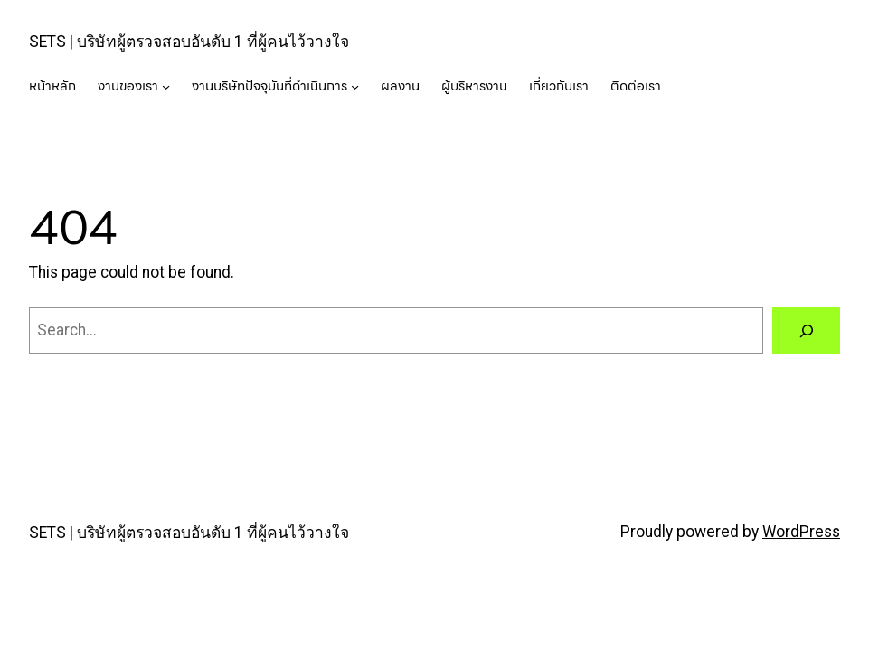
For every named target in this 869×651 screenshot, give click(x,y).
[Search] (806, 330)
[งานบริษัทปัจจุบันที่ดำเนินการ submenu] (355, 86)
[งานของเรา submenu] (166, 86)
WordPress (801, 532)
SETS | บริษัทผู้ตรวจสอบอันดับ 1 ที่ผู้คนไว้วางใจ (189, 42)
